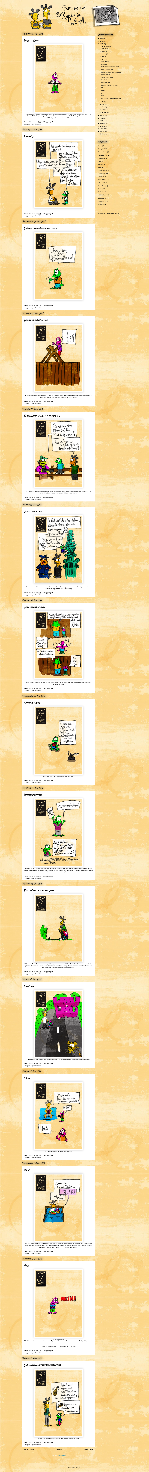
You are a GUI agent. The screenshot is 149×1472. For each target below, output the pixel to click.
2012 (101, 128)
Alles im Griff (32, 40)
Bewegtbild (101, 149)
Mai (103, 101)
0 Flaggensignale (48, 122)
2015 (101, 121)
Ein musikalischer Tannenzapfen (42, 1365)
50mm (100, 146)
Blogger (78, 1468)
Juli (103, 56)
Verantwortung (33, 511)
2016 (101, 118)
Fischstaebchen (102, 155)
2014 (101, 123)
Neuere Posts (29, 1450)
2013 (101, 126)
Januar (104, 112)
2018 (101, 44)
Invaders (100, 164)
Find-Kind (29, 136)
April (103, 104)
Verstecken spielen (34, 607)
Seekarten (101, 192)
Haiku (99, 161)
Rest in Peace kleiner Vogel (39, 890)
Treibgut (100, 204)
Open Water (101, 183)
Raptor (32, 124)
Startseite (59, 1450)
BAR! (27, 1170)
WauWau (29, 986)
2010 (101, 134)
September (105, 51)
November (105, 46)
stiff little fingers (102, 195)
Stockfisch (101, 198)
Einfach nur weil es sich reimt (41, 228)
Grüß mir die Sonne (36, 320)
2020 (101, 38)
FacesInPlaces (102, 152)
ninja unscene (102, 179)
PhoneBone (101, 186)
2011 (101, 131)
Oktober (104, 48)
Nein (26, 1265)
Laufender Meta (102, 170)
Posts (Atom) (62, 1455)
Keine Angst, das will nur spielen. (42, 416)
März (103, 107)
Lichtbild (100, 176)
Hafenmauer (101, 158)
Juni (103, 59)
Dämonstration (33, 795)
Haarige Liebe (32, 703)
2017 (101, 115)
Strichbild (38, 124)
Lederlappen (101, 173)
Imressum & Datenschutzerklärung (108, 213)
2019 (101, 41)
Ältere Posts (88, 1450)
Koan (99, 167)
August (104, 54)
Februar (104, 109)
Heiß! (27, 1078)
